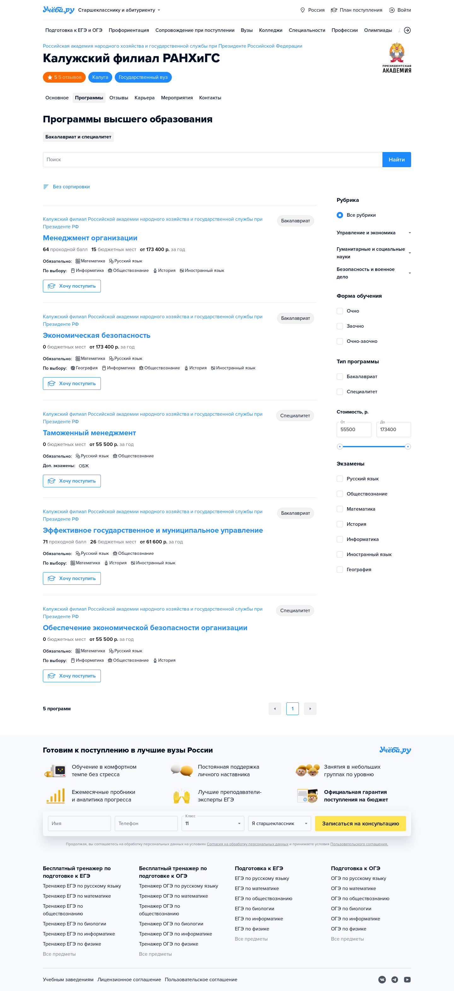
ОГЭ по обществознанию (360, 898)
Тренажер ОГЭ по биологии (171, 924)
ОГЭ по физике (348, 929)
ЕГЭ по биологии (254, 909)
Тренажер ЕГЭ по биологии (74, 924)
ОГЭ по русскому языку (358, 878)
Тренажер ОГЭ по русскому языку (178, 886)
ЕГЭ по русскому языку (262, 878)
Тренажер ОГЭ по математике (173, 896)
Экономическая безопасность (96, 335)
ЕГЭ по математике (257, 888)
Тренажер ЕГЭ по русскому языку (82, 886)
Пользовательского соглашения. (359, 844)
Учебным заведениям (68, 979)
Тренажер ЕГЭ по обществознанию (63, 910)
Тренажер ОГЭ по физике (168, 944)
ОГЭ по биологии (351, 909)
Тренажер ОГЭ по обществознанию (159, 910)
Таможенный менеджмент (89, 432)
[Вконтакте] (382, 979)
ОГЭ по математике (353, 888)
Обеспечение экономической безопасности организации (145, 627)
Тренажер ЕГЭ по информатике (79, 934)
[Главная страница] (58, 10)
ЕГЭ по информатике (259, 919)
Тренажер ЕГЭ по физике (72, 944)
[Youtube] (407, 979)
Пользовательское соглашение (201, 979)
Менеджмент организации (90, 238)
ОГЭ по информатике (355, 919)
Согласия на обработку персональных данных (247, 844)
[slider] (340, 446)
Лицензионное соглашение (129, 979)
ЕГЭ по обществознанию (263, 898)
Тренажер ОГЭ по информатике (175, 934)
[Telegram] (395, 979)
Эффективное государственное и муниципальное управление (153, 530)
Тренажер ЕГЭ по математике (77, 896)
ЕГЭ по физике (252, 929)
